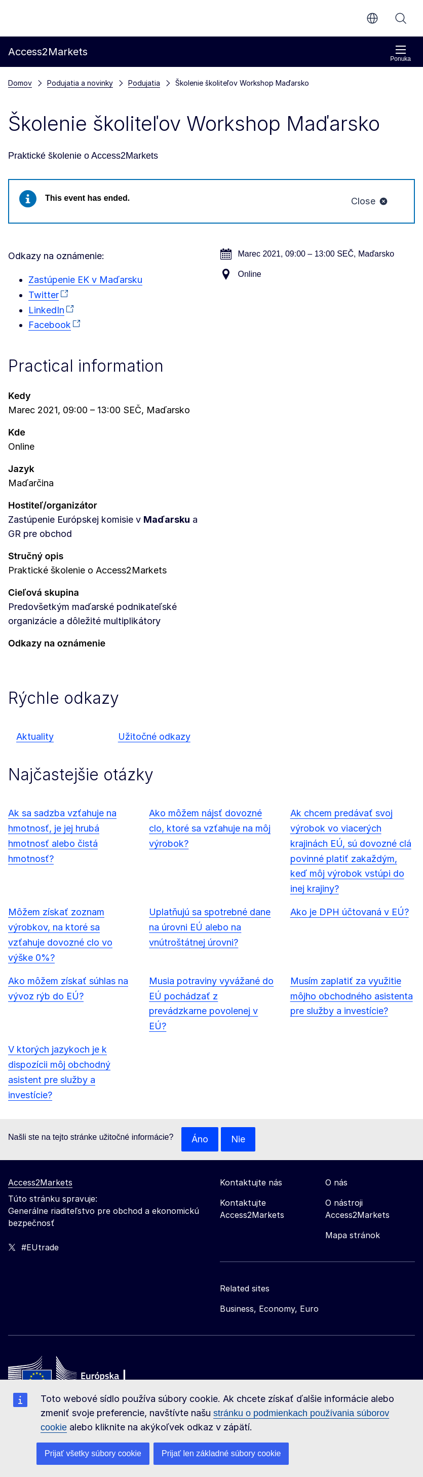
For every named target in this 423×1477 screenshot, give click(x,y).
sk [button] (372, 18)
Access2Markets (40, 1182)
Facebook (49, 324)
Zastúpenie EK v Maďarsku (85, 279)
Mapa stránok (352, 1235)
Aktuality (35, 736)
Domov (20, 83)
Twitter (43, 295)
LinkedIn (46, 310)
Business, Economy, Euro (269, 1309)
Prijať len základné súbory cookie (221, 1453)
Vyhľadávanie (401, 18)
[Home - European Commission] (81, 1375)
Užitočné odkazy (154, 736)
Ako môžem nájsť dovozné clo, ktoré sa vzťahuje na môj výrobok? (210, 828)
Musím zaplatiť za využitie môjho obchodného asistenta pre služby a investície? (351, 996)
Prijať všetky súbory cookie (93, 1453)
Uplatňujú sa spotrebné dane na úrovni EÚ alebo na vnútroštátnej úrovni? (210, 927)
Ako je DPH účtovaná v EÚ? (349, 912)
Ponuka (400, 53)
